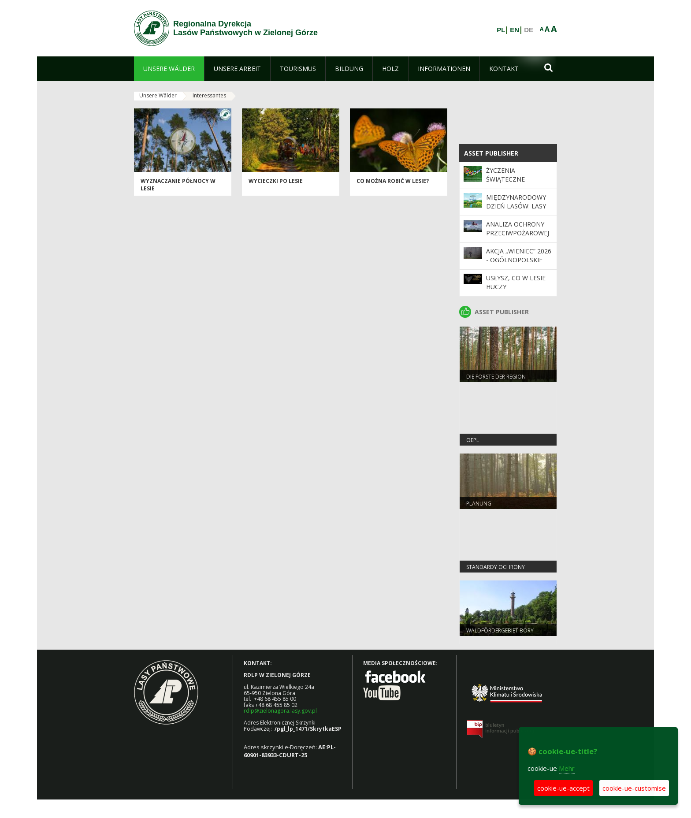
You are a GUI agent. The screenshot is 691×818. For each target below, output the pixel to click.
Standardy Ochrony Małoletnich (495, 570)
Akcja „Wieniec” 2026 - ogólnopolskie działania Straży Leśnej (518, 264)
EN (514, 29)
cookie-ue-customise (634, 788)
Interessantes (209, 95)
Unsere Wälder (158, 95)
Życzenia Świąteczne (505, 174)
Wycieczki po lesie (276, 181)
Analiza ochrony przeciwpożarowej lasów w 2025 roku (518, 233)
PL (501, 29)
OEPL (472, 440)
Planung (478, 503)
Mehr (567, 768)
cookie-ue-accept (563, 788)
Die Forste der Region (496, 376)
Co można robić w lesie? (393, 181)
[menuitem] (169, 68)
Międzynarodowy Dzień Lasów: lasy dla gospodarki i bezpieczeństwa (516, 210)
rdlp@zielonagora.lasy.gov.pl (280, 710)
